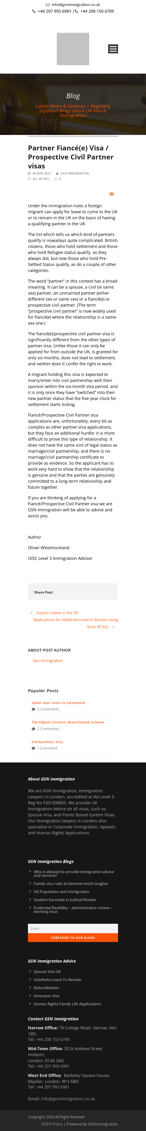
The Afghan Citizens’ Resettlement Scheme (68, 722)
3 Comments (48, 709)
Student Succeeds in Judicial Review (65, 899)
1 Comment (47, 748)
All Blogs (41, 179)
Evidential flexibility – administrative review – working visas (73, 909)
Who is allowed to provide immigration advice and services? (74, 873)
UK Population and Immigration (61, 891)
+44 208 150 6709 (97, 11)
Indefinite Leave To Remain (57, 979)
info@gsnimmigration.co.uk (76, 4)
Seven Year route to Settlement (58, 703)
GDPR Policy (52, 1124)
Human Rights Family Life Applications (67, 1003)
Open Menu (113, 48)
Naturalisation (46, 987)
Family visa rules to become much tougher (71, 883)
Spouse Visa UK (47, 971)
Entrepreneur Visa (47, 742)
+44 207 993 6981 (54, 11)
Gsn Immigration (75, 173)
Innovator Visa (46, 995)
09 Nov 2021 (42, 173)
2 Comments (48, 728)
